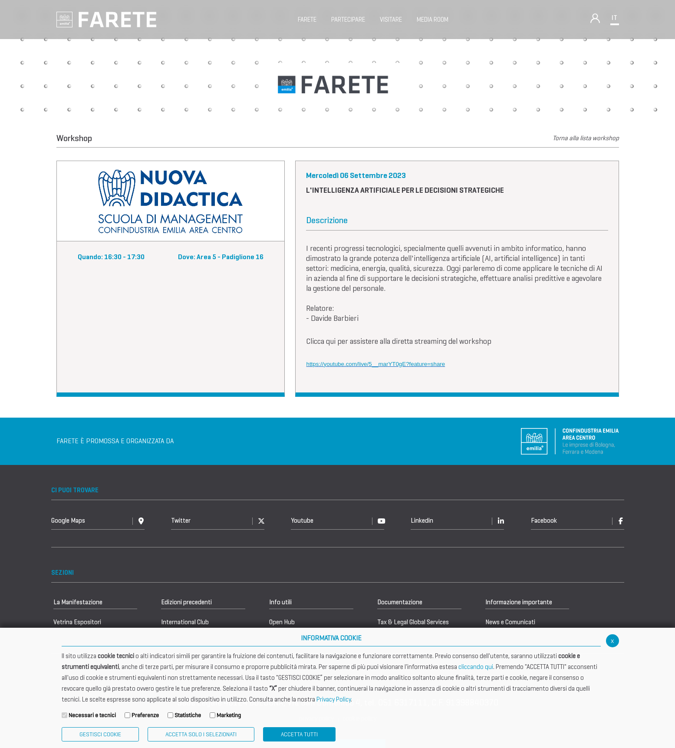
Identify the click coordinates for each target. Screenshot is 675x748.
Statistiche (188, 715)
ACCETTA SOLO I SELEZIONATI (201, 734)
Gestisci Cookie (100, 734)
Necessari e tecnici (92, 715)
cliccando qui (475, 667)
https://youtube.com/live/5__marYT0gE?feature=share (375, 364)
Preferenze (145, 715)
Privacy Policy (333, 699)
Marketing (229, 715)
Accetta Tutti (299, 734)
